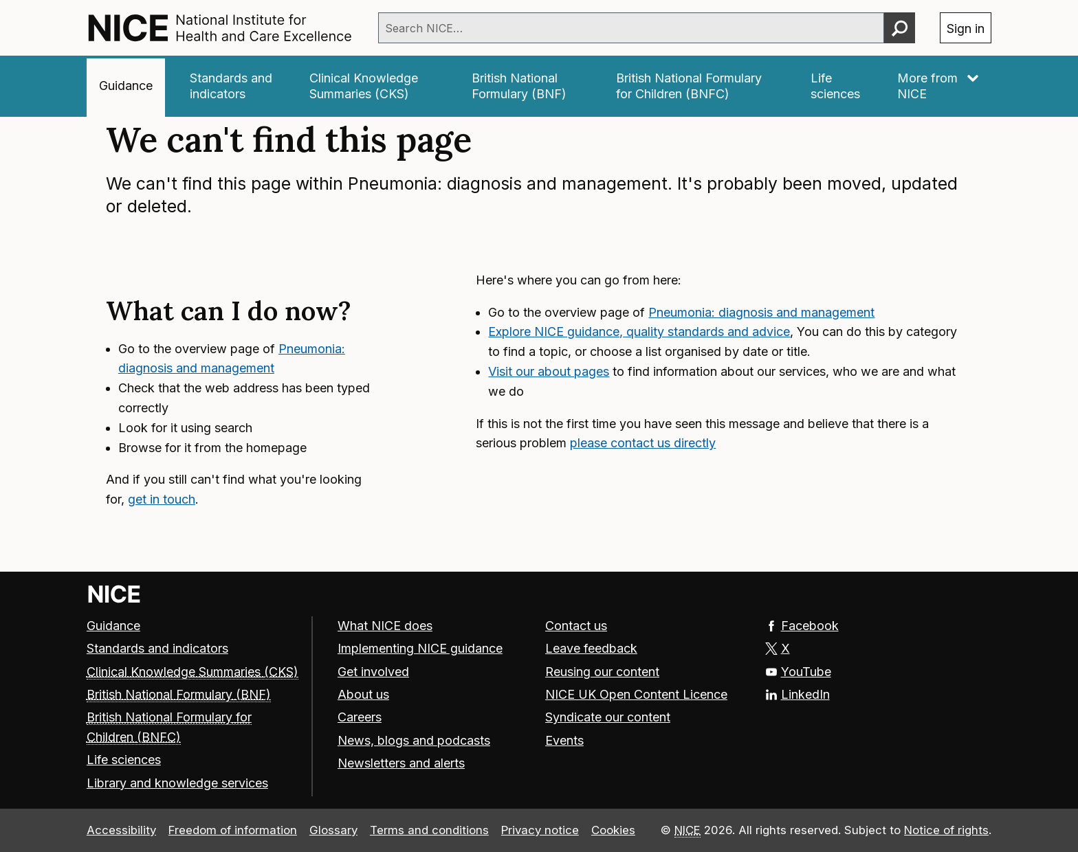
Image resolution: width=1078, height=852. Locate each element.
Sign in (965, 28)
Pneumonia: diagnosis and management (761, 312)
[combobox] (631, 27)
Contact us (576, 625)
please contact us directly (643, 443)
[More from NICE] (938, 86)
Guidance (113, 625)
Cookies (613, 830)
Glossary (333, 830)
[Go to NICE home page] (114, 594)
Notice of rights (946, 830)
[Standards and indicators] (231, 86)
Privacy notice (540, 830)
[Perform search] (899, 27)
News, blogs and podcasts (414, 740)
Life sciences (124, 759)
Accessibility (121, 830)
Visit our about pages (548, 371)
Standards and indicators (157, 648)
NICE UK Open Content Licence (636, 694)
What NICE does (385, 625)
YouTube (798, 671)
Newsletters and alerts (401, 763)
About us (363, 694)
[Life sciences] (835, 86)
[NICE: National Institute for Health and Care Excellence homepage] (220, 27)
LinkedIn (797, 694)
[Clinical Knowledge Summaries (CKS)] (372, 86)
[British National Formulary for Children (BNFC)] (695, 86)
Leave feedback (591, 648)
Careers (360, 717)
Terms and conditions (429, 830)
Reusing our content (602, 671)
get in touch (161, 499)
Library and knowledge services (177, 783)
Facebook (802, 625)
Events (564, 740)
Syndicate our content (607, 717)
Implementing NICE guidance (420, 648)
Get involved (373, 671)
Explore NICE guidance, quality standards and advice (639, 331)
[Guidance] (126, 86)
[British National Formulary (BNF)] (525, 86)
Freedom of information (232, 830)
